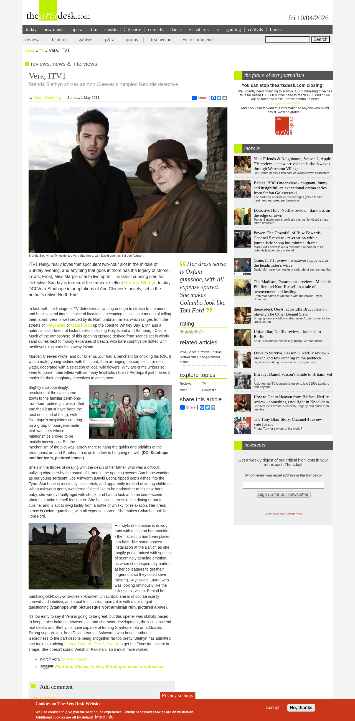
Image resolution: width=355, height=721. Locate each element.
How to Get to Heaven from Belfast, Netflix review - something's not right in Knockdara (291, 399)
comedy (156, 29)
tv (217, 29)
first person (160, 39)
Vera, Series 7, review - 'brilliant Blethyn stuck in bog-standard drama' (201, 357)
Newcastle (55, 325)
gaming (233, 29)
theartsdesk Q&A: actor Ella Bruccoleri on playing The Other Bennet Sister (290, 311)
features (59, 39)
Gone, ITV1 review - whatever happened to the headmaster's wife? (291, 263)
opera (77, 29)
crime (183, 390)
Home (30, 51)
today (31, 29)
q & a (108, 39)
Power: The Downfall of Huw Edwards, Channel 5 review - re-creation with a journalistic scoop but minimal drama (288, 237)
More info (104, 717)
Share (199, 98)
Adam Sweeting (47, 97)
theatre (134, 29)
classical (112, 29)
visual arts (199, 29)
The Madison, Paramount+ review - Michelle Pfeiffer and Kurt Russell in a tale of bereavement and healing (292, 286)
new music (54, 29)
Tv (42, 51)
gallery (85, 39)
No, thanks (301, 707)
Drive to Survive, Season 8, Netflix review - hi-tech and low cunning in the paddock (291, 355)
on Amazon (152, 666)
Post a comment (44, 698)
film (93, 29)
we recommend (198, 39)
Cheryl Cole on (91, 643)
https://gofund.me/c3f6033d (284, 103)
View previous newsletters (283, 514)
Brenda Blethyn (140, 282)
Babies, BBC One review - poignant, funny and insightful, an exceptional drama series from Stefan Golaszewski (291, 187)
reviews (32, 39)
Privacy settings (177, 695)
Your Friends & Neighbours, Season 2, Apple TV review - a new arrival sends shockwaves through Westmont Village (292, 163)
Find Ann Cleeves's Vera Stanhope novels (98, 666)
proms (132, 39)
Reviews (185, 383)
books (276, 29)
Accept (273, 707)
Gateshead (81, 325)
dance (176, 29)
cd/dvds (255, 29)
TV (204, 383)
